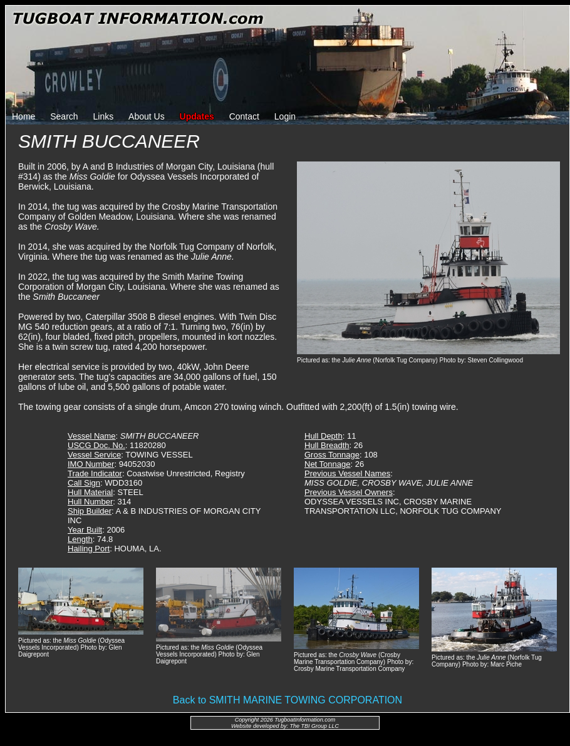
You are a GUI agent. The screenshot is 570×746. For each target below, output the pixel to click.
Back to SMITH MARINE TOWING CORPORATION (287, 700)
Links (103, 116)
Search (64, 116)
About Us (146, 116)
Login (285, 116)
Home (23, 116)
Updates (197, 116)
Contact (244, 116)
